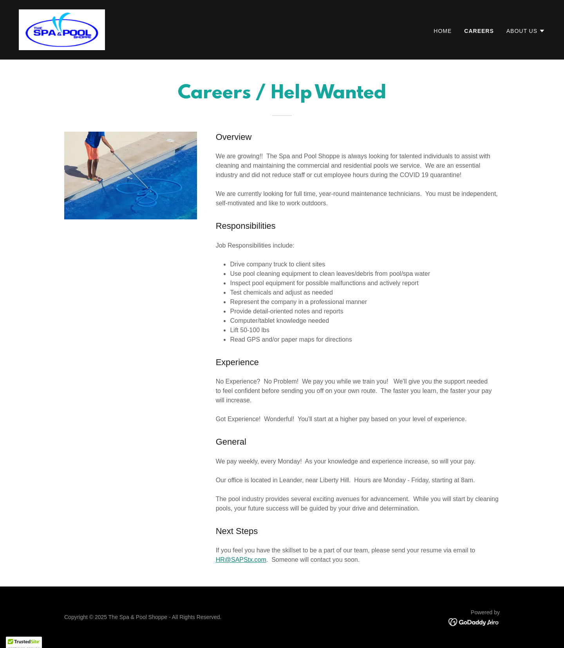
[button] (525, 31)
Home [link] (443, 31)
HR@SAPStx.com (241, 559)
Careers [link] (479, 31)
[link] (62, 29)
